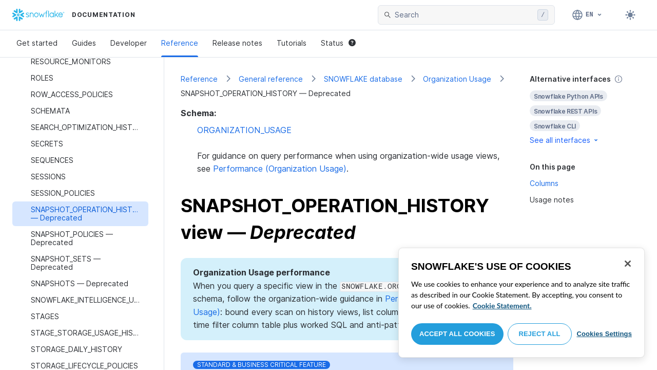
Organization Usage (457, 79)
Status (338, 43)
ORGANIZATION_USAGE (244, 130)
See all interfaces (565, 140)
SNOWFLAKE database (363, 79)
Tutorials (291, 43)
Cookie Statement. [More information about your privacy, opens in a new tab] (502, 305)
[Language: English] (587, 15)
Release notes (237, 43)
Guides (84, 43)
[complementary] (585, 109)
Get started (36, 43)
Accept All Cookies (457, 334)
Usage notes (552, 199)
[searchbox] (464, 15)
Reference (179, 43)
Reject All (540, 334)
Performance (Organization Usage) (279, 168)
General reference (271, 79)
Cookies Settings (604, 334)
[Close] (627, 263)
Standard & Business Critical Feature (261, 364)
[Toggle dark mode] (630, 15)
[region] (521, 303)
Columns (544, 183)
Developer (128, 43)
